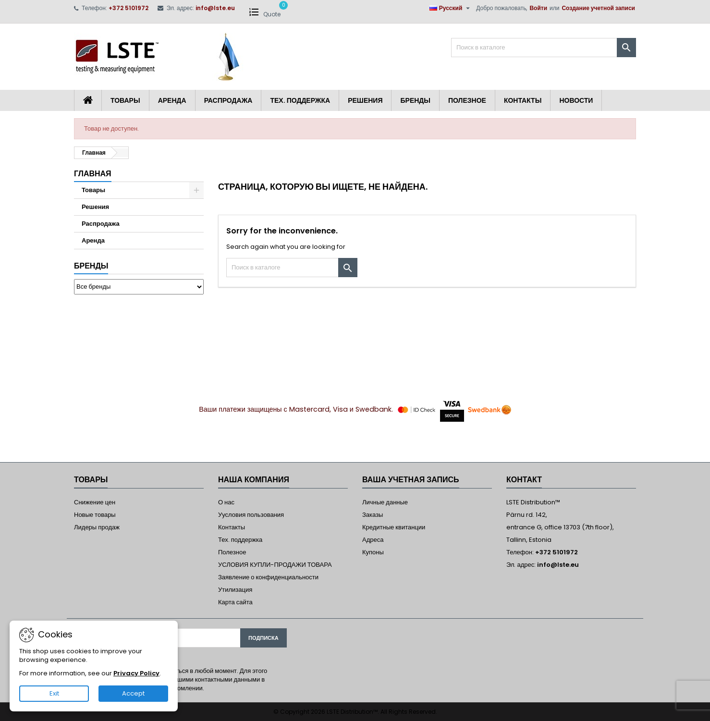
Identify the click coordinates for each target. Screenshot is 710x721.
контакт (524, 479)
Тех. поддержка (300, 100)
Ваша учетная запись (410, 479)
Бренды (415, 100)
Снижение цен (94, 502)
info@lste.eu (215, 8)
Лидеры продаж (97, 527)
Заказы (372, 514)
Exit (54, 693)
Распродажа (228, 100)
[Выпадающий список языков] (451, 8)
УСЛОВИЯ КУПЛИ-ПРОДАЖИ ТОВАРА (275, 564)
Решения (365, 100)
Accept (133, 693)
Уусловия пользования (251, 514)
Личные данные (385, 502)
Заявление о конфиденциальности (268, 577)
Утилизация (235, 589)
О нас (226, 502)
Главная (92, 173)
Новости (576, 100)
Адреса (372, 539)
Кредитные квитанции (393, 527)
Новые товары (95, 514)
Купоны (373, 552)
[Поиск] (543, 47)
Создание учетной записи (598, 8)
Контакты (522, 100)
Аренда (172, 100)
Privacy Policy (136, 673)
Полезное (467, 100)
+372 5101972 (128, 8)
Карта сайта (235, 602)
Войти (538, 8)
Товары (125, 100)
